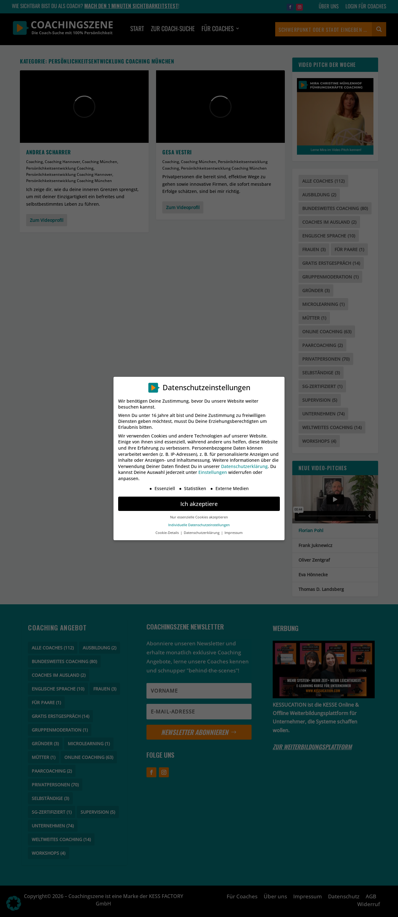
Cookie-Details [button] (167, 533)
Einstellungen (212, 472)
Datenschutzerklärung (244, 466)
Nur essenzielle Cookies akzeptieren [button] (199, 517)
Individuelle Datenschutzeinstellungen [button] (199, 525)
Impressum (233, 533)
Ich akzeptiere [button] (199, 504)
